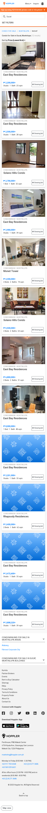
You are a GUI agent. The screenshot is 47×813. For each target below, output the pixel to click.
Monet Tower (10, 271)
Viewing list (37, 84)
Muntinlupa (24, 31)
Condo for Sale (9, 31)
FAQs (4, 686)
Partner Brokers (8, 673)
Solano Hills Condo (14, 172)
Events (4, 677)
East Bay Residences (15, 74)
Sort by (13, 40)
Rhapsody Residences (16, 516)
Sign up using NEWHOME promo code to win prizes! (23, 10)
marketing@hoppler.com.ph (13, 755)
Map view (7, 808)
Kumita (5, 670)
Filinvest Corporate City (11, 650)
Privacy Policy (7, 689)
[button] (5, 56)
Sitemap (5, 683)
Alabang (5, 645)
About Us (5, 699)
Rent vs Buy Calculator (11, 680)
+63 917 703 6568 (9, 764)
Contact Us (6, 702)
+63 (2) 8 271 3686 (31, 764)
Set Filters (8, 22)
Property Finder (8, 695)
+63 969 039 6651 (9, 767)
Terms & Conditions (9, 692)
